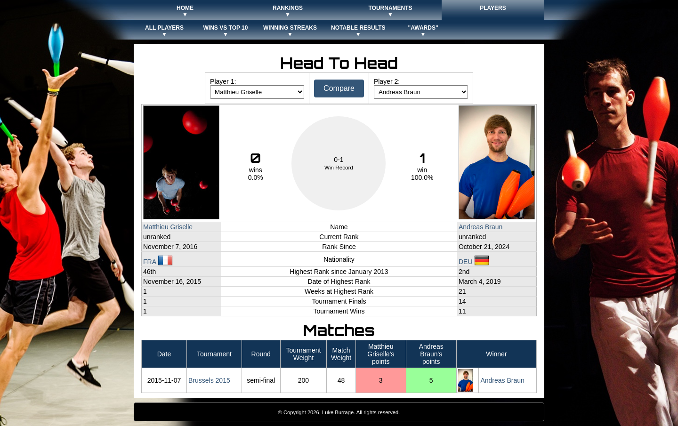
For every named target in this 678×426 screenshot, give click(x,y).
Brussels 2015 (209, 380)
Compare (339, 88)
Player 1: (223, 81)
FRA (158, 261)
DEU (474, 261)
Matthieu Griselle (168, 227)
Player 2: (387, 81)
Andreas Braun (480, 227)
